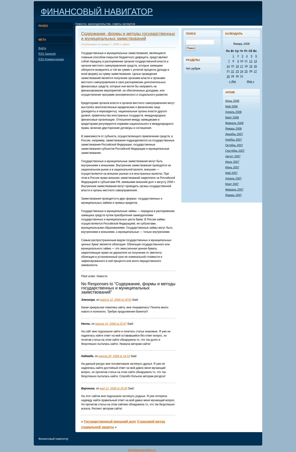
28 (228, 76)
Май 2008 (231, 106)
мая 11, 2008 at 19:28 (113, 388)
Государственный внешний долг (110, 421)
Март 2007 (232, 184)
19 (250, 66)
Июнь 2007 (232, 167)
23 (237, 71)
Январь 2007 (233, 195)
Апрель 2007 (233, 178)
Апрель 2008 (233, 112)
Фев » (250, 81)
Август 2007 (232, 156)
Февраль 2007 (234, 189)
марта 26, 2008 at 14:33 (114, 356)
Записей (47, 53)
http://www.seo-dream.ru (141, 450)
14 (228, 66)
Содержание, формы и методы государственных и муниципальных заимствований (128, 36)
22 (232, 71)
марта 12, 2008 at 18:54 (115, 299)
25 (245, 71)
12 (250, 61)
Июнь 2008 (232, 101)
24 (241, 71)
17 (241, 66)
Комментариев (51, 59)
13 (255, 61)
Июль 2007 (232, 162)
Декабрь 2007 (234, 134)
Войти (42, 48)
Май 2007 (231, 173)
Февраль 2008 (234, 123)
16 (237, 66)
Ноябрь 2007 (233, 139)
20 (255, 66)
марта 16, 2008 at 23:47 (110, 323)
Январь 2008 (233, 128)
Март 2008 (232, 117)
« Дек (232, 81)
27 (255, 71)
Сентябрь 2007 (235, 150)
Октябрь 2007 (234, 145)
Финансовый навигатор (97, 11)
